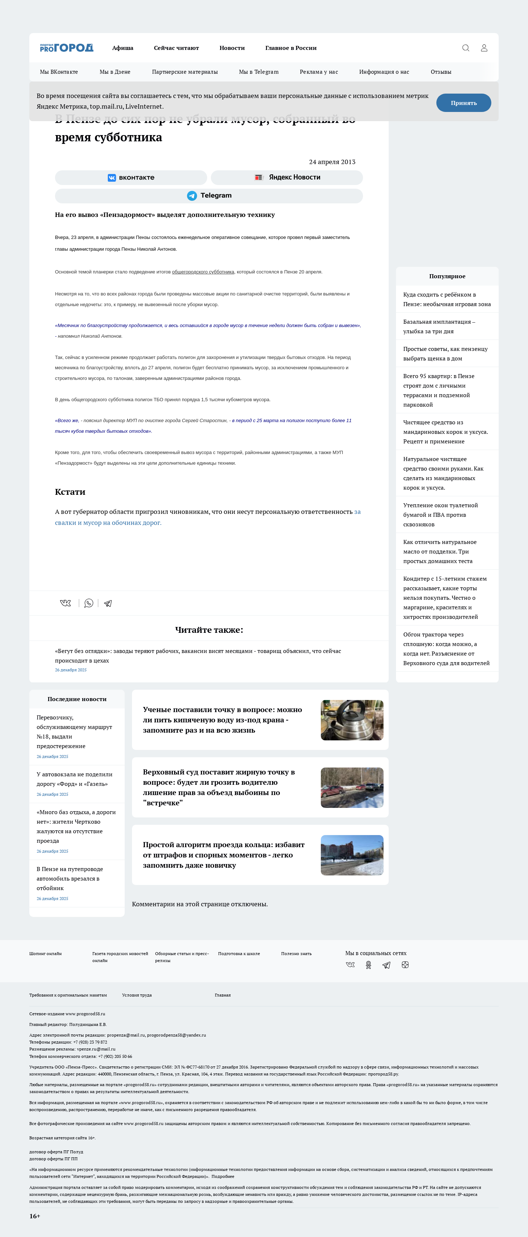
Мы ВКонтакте (59, 71)
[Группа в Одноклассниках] (368, 965)
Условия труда (137, 995)
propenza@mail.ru (126, 1035)
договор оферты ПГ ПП (53, 1158)
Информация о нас (384, 71)
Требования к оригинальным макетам (68, 995)
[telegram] (110, 603)
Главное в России (291, 47)
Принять (464, 102)
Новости (232, 47)
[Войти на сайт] (484, 47)
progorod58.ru (140, 1084)
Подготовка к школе (239, 953)
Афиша (122, 47)
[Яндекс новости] (287, 177)
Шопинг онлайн (45, 953)
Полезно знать (296, 953)
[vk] (66, 603)
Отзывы (441, 71)
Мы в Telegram (259, 71)
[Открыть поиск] (465, 47)
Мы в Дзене (115, 71)
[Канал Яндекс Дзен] (405, 965)
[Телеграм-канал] (209, 196)
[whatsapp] (89, 603)
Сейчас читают (176, 47)
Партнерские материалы (185, 71)
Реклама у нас (319, 71)
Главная (223, 995)
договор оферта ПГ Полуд (56, 1151)
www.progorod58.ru (85, 1013)
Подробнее (223, 1176)
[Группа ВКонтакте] (131, 177)
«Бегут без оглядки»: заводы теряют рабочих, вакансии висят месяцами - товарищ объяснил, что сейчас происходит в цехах (209, 661)
